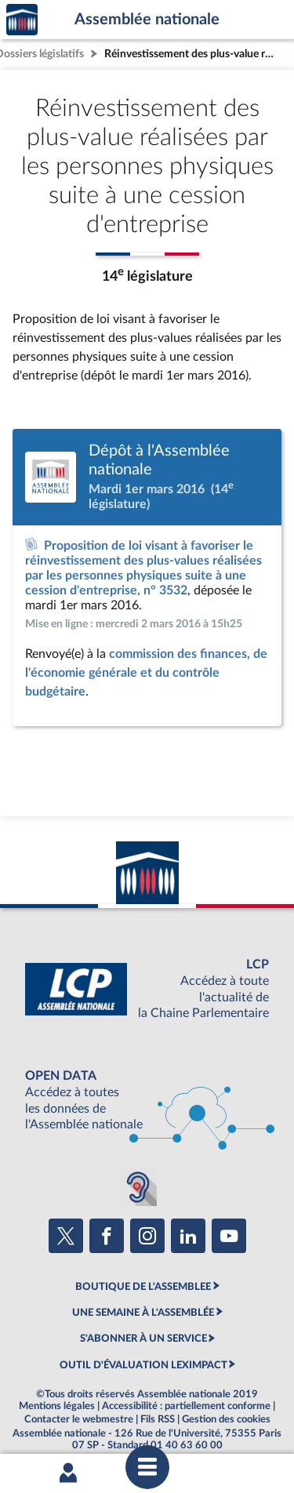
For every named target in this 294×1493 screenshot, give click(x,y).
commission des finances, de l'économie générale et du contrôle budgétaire (146, 673)
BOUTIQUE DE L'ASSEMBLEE (143, 1286)
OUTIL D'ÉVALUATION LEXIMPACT (143, 1365)
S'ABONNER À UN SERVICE (143, 1338)
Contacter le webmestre (78, 1419)
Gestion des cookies (226, 1419)
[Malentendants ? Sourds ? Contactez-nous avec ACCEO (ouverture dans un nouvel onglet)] (138, 1187)
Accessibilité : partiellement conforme (186, 1406)
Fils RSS (157, 1419)
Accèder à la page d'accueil (22, 20)
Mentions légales (57, 1406)
